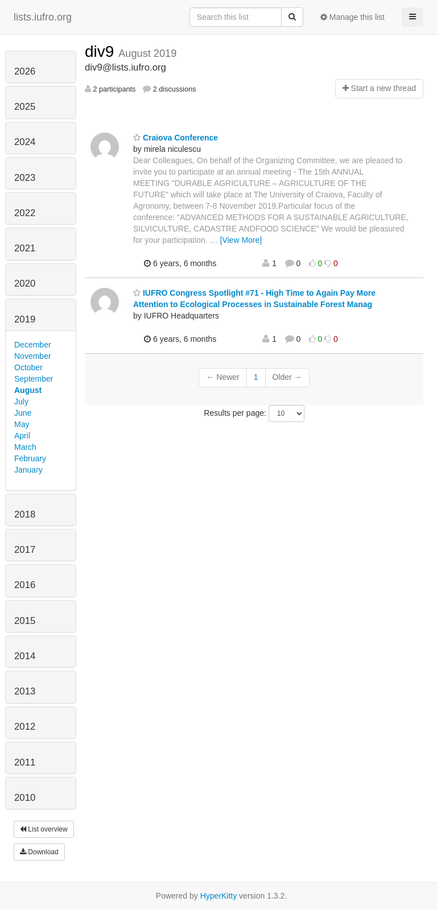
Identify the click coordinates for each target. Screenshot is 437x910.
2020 (24, 283)
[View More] (241, 240)
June (22, 412)
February (30, 458)
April (22, 435)
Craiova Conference (175, 137)
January (28, 469)
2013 (24, 691)
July (21, 401)
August (28, 390)
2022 (24, 213)
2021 (24, 248)
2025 (24, 106)
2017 (24, 549)
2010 (24, 797)
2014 (24, 656)
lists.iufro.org (43, 17)
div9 (101, 51)
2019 (24, 319)
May (21, 424)
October (28, 367)
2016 (24, 585)
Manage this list (352, 17)
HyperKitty (218, 895)
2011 (24, 762)
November (32, 356)
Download (39, 852)
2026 (24, 71)
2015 (24, 620)
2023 (24, 177)
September (33, 378)
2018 (24, 514)
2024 (24, 141)
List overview (44, 829)
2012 (24, 726)
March (25, 447)
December (32, 344)
